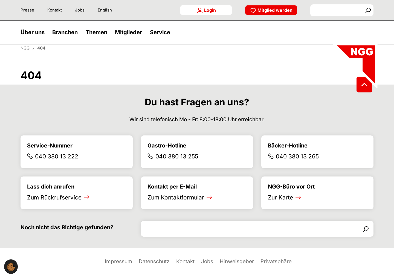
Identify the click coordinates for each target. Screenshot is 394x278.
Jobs (80, 10)
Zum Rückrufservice (54, 204)
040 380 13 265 (297, 164)
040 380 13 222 (56, 164)
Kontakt (54, 10)
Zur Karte (280, 204)
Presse (27, 10)
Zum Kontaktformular (175, 204)
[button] (34, 36)
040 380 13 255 (176, 164)
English (105, 10)
